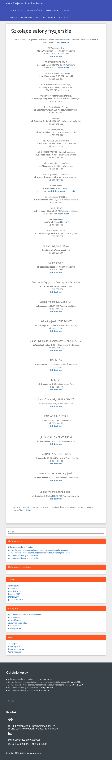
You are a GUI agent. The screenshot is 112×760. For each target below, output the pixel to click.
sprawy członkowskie (17, 623)
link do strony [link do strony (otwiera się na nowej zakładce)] (56, 370)
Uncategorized (14, 628)
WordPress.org (14, 652)
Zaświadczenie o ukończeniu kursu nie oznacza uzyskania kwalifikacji (38, 550)
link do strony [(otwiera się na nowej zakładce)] (56, 311)
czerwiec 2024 (14, 586)
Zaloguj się (12, 644)
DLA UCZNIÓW (34, 10)
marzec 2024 (13, 588)
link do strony (56, 56)
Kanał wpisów (14, 646)
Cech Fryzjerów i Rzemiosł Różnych (25, 3)
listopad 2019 (14, 594)
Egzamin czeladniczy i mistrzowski (23, 555)
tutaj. (28, 510)
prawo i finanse (14, 620)
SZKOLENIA (52, 10)
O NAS (65, 10)
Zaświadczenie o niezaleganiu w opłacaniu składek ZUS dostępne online (39, 553)
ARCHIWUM (49, 17)
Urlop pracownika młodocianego (22, 547)
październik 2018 (15, 600)
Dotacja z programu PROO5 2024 (24, 17)
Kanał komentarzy (16, 649)
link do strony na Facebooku (63, 191)
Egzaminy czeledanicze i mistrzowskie (24, 615)
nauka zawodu (14, 617)
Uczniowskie (13, 626)
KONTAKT (63, 17)
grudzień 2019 (14, 591)
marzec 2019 (13, 597)
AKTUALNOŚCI (16, 10)
